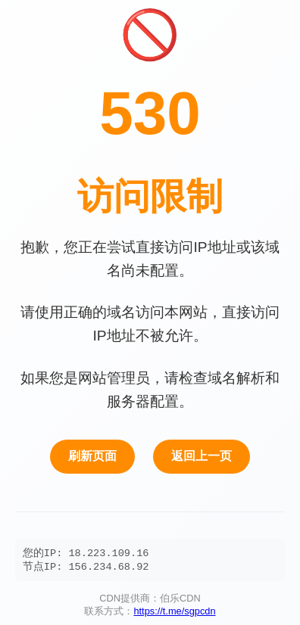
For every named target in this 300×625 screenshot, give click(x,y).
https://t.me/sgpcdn (174, 614)
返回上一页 (201, 455)
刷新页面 (92, 455)
